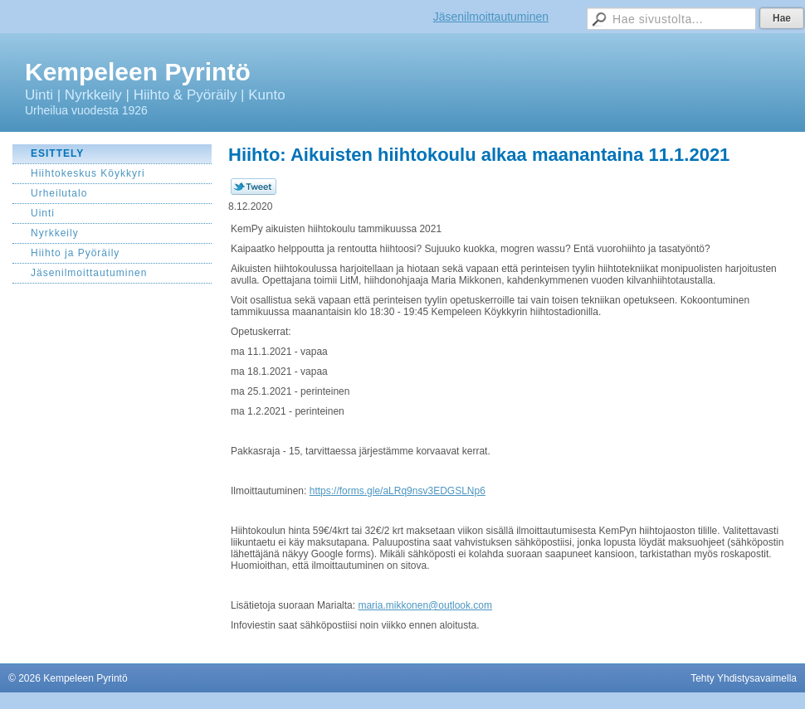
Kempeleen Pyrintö (138, 71)
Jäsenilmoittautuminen (491, 16)
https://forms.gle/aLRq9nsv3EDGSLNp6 (397, 491)
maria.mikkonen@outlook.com (425, 605)
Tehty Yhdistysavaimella (743, 678)
